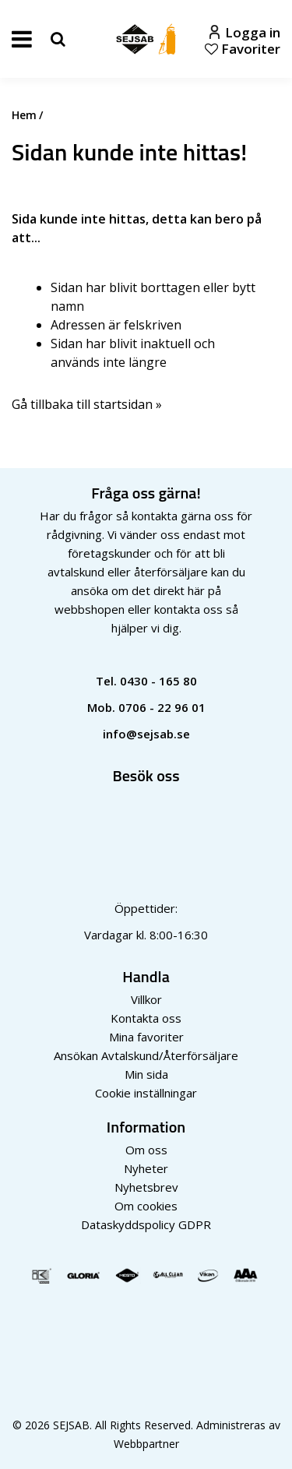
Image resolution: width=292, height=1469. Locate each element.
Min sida (146, 1074)
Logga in (244, 32)
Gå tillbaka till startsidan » (87, 404)
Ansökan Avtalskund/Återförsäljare (146, 1055)
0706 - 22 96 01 (162, 707)
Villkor (146, 999)
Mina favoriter (146, 1037)
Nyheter (146, 1168)
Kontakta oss (146, 1018)
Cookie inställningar (146, 1093)
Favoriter (242, 48)
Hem (24, 114)
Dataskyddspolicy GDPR (146, 1224)
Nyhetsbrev (146, 1187)
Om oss (146, 1149)
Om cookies (146, 1206)
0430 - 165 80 (158, 681)
